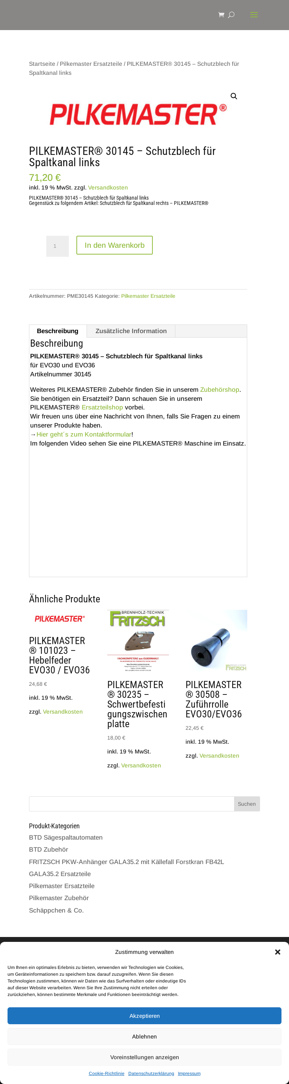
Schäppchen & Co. (56, 910)
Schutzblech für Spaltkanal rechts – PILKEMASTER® (154, 203)
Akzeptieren (144, 1016)
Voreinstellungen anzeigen (144, 1057)
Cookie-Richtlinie (107, 1073)
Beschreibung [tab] (57, 331)
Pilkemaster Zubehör (59, 898)
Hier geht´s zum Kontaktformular (84, 434)
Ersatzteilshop (102, 407)
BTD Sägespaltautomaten (66, 837)
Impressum (189, 1073)
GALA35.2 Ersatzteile (60, 874)
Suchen (247, 804)
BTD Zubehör (48, 849)
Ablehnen (144, 1036)
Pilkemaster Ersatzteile (91, 64)
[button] (277, 952)
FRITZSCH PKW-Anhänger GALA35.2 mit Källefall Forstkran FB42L (126, 862)
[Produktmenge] (57, 246)
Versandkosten (108, 187)
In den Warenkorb (114, 245)
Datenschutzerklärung (151, 1073)
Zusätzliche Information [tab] (131, 331)
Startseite (42, 64)
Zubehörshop (219, 389)
